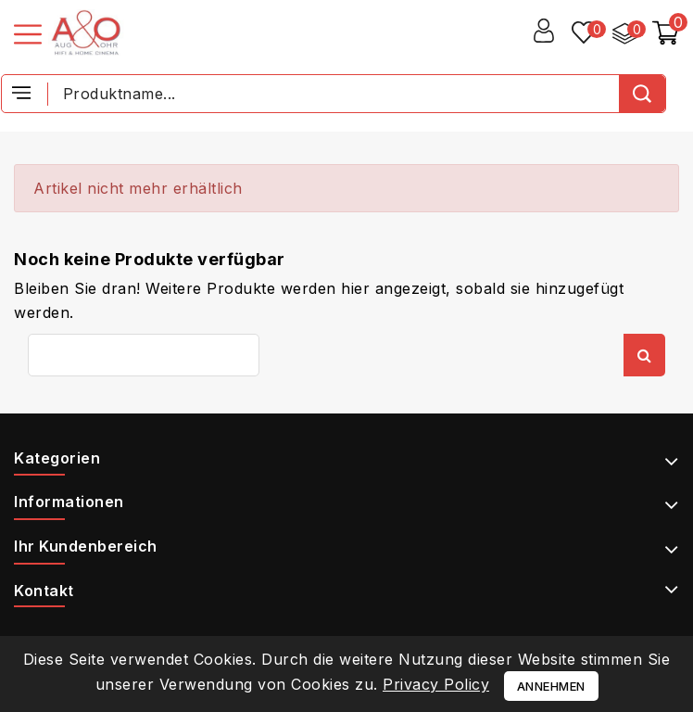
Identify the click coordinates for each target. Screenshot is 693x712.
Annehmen (551, 686)
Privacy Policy (436, 684)
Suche (644, 355)
